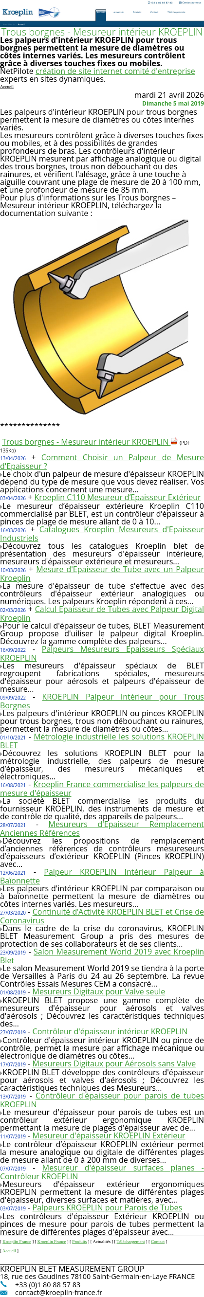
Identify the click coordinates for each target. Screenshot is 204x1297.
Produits (79, 1241)
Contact (158, 1241)
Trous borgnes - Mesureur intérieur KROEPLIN (90, 441)
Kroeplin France (16, 1241)
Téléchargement (131, 1241)
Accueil (9, 1250)
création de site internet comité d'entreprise (115, 71)
